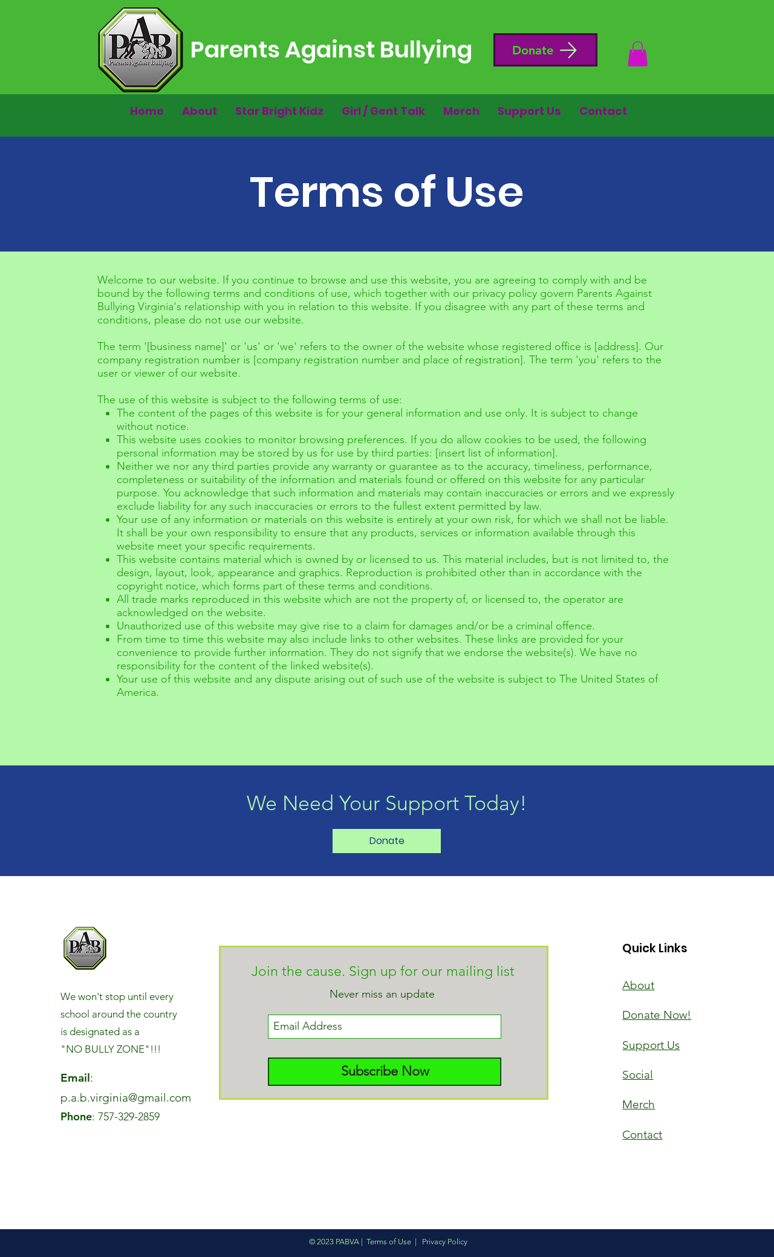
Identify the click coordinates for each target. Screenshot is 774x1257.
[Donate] (387, 841)
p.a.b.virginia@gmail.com (125, 1098)
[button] (545, 50)
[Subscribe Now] (384, 1071)
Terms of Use (388, 1241)
